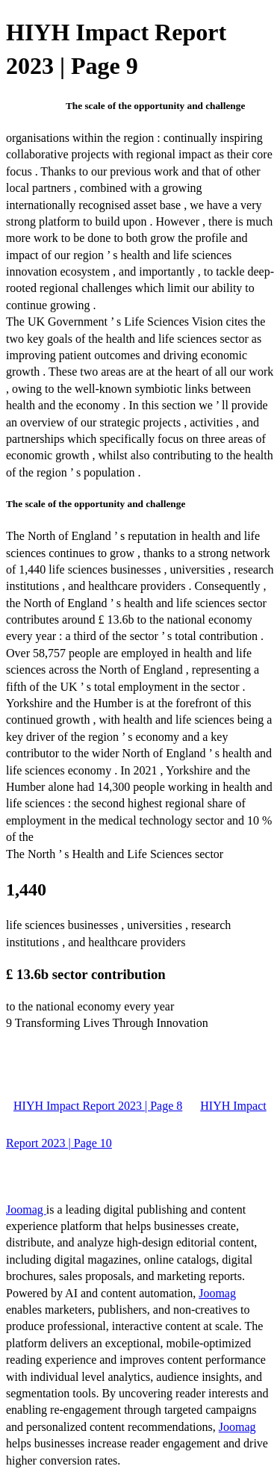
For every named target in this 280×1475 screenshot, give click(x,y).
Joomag (26, 1209)
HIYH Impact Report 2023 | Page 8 (97, 1105)
